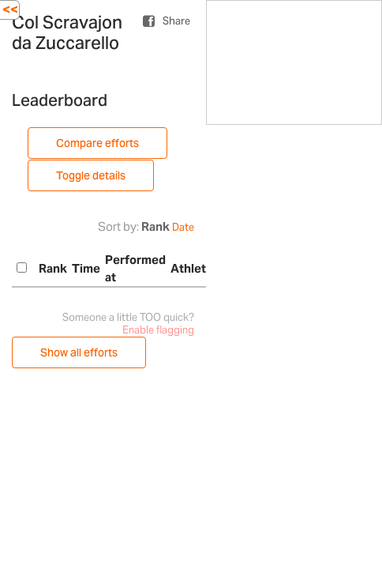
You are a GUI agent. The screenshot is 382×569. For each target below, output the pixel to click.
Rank (155, 226)
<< (10, 9)
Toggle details (90, 175)
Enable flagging (158, 330)
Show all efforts (79, 352)
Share (176, 21)
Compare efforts (97, 143)
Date (183, 227)
